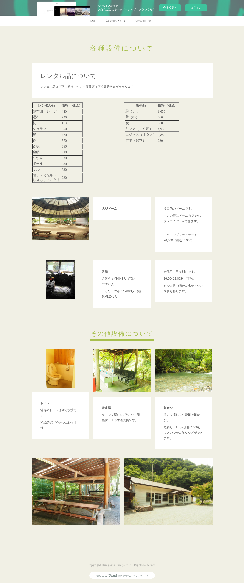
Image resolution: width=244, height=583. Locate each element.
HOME (93, 20)
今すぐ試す (170, 7)
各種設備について (145, 20)
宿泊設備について (115, 20)
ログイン (196, 7)
